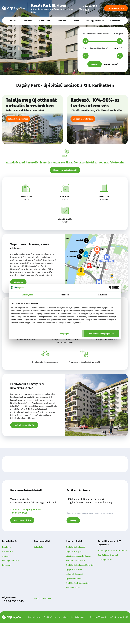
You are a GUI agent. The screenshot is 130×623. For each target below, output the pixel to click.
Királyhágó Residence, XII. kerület (112, 550)
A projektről (44, 20)
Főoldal (13, 20)
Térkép (73, 520)
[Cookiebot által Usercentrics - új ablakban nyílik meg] (108, 287)
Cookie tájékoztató (52, 617)
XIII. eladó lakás (73, 587)
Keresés (94, 64)
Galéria (76, 20)
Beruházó (28, 20)
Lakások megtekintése (24, 425)
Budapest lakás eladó (75, 560)
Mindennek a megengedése (101, 333)
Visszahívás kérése (22, 520)
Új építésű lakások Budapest (78, 556)
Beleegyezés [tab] (27, 295)
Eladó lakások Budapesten (77, 583)
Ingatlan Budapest (74, 551)
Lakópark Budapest (74, 574)
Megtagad (64, 333)
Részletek (18, 282)
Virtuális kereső (111, 64)
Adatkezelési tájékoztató (73, 617)
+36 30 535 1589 (18, 513)
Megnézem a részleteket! (65, 170)
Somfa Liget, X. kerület (108, 555)
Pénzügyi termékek (95, 20)
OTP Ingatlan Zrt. (105, 559)
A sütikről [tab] (102, 295)
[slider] (85, 41)
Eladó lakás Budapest (75, 547)
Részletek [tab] (65, 295)
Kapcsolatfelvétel (116, 8)
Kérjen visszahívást (42, 598)
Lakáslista (61, 20)
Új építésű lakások (74, 569)
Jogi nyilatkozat (35, 617)
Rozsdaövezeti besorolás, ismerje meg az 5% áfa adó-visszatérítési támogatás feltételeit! (65, 162)
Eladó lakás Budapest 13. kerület (80, 565)
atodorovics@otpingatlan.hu (25, 509)
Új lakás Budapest (74, 578)
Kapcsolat (115, 20)
